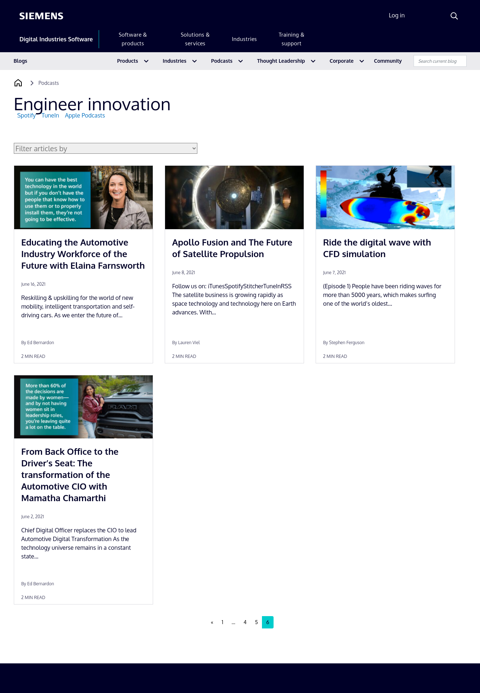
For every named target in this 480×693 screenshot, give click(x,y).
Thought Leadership (281, 61)
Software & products (133, 39)
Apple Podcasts (85, 115)
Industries (244, 39)
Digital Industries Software (56, 39)
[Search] (454, 15)
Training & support (291, 39)
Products (127, 61)
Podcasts (222, 61)
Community (388, 61)
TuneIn (50, 115)
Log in (397, 15)
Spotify (26, 115)
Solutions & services (195, 39)
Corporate (342, 61)
